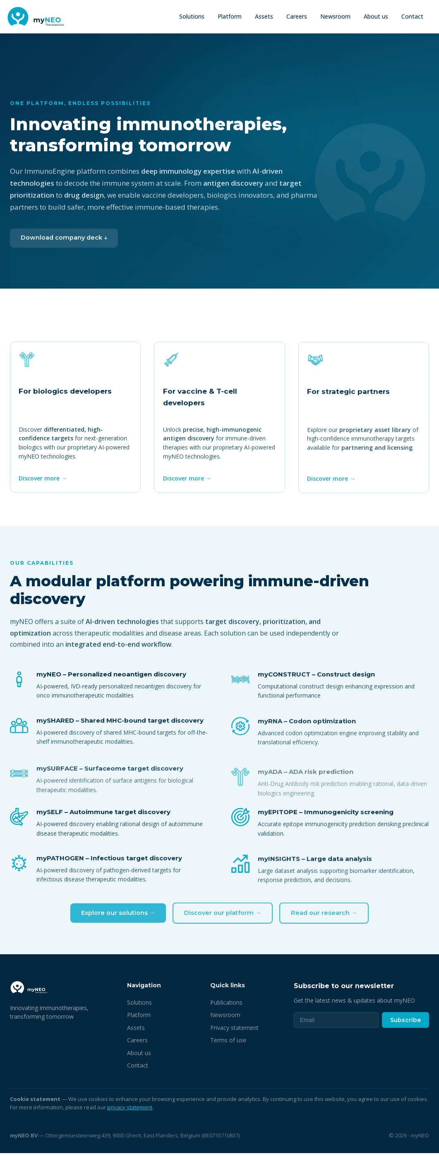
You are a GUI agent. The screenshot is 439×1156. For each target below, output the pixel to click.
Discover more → (43, 482)
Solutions (191, 16)
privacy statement (129, 1109)
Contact (412, 16)
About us (376, 16)
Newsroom (335, 16)
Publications (226, 1005)
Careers (296, 16)
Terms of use (228, 1043)
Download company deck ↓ (66, 246)
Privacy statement (234, 1030)
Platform (230, 16)
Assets (264, 16)
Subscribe (405, 1022)
